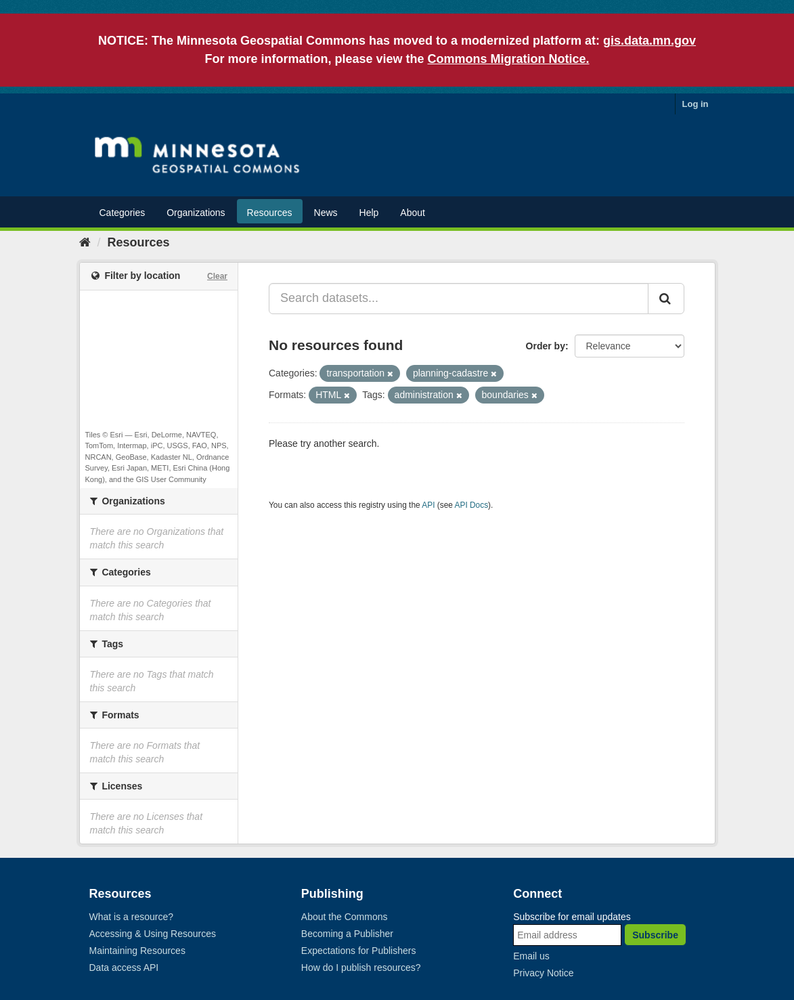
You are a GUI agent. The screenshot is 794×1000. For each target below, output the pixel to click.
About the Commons (344, 916)
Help (369, 212)
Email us (531, 956)
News (326, 212)
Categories (123, 212)
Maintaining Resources (137, 950)
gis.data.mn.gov (649, 40)
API (428, 505)
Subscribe (655, 935)
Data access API (124, 967)
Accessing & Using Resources (153, 933)
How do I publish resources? (361, 967)
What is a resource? (131, 916)
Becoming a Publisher (347, 933)
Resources (269, 212)
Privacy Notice (543, 973)
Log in (695, 104)
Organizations (196, 212)
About (412, 212)
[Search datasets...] (458, 298)
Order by (545, 346)
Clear (217, 276)
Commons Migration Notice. (509, 59)
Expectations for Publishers (358, 950)
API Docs (472, 505)
